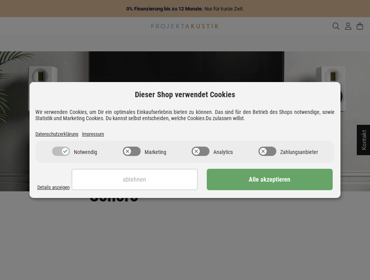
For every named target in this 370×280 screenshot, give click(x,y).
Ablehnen (207, 180)
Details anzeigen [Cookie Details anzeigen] (55, 187)
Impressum (102, 134)
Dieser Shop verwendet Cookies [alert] (185, 94)
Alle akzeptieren (294, 180)
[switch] (61, 152)
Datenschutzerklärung (60, 134)
